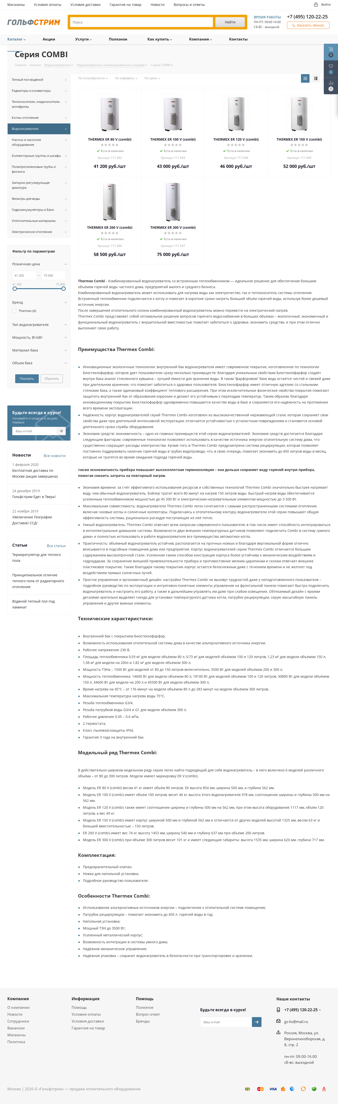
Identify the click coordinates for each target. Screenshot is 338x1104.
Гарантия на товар (88, 1027)
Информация (85, 998)
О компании (18, 1007)
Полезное (144, 1007)
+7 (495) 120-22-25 (307, 16)
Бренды (143, 1021)
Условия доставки (88, 1021)
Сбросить (51, 378)
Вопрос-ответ (148, 1014)
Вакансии (16, 1027)
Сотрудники (18, 1021)
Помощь (79, 1007)
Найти (230, 22)
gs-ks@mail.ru (296, 1021)
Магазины (16, 1034)
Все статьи (56, 545)
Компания (18, 998)
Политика (16, 1041)
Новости (15, 1014)
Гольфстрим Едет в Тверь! (34, 496)
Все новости (55, 455)
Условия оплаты (86, 1014)
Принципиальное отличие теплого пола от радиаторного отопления (38, 581)
